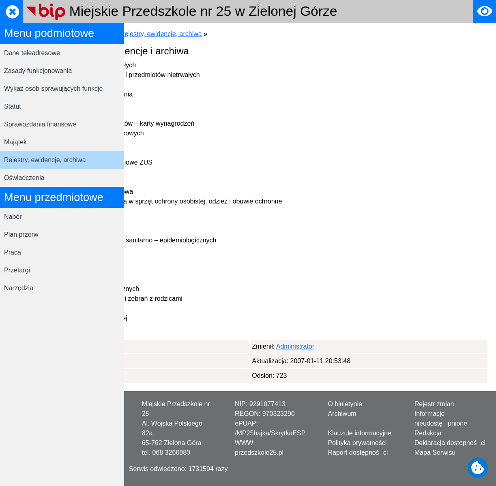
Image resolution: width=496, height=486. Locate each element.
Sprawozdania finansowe (40, 124)
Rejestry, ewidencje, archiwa (45, 159)
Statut (12, 106)
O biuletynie (345, 403)
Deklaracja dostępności (449, 442)
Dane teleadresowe (32, 52)
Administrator (172, 346)
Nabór (13, 216)
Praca (12, 252)
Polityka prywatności (357, 442)
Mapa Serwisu (434, 452)
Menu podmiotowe (207, 33)
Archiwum (342, 413)
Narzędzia (18, 288)
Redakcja (428, 433)
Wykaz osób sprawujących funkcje (53, 88)
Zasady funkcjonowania (38, 70)
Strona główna (153, 33)
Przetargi (17, 270)
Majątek (15, 142)
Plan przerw (21, 234)
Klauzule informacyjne (359, 433)
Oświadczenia (24, 177)
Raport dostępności (358, 452)
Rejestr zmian (434, 403)
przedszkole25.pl (259, 452)
